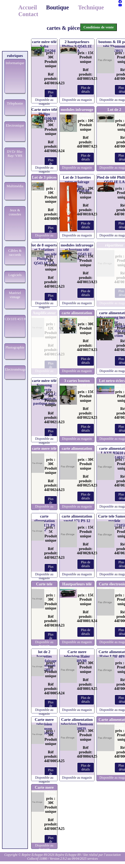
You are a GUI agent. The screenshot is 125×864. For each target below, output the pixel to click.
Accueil (27, 7)
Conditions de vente (98, 27)
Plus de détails (50, 95)
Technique (91, 7)
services (92, 858)
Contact (28, 14)
